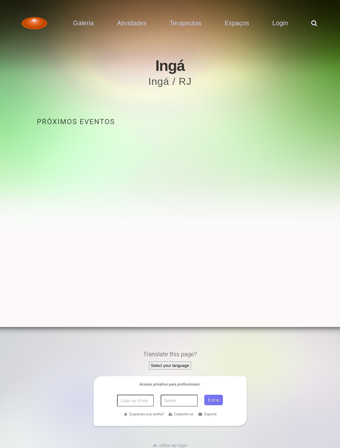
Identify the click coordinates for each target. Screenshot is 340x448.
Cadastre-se (181, 414)
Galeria (83, 23)
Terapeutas (186, 23)
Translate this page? (170, 354)
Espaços (236, 23)
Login (280, 23)
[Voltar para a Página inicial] (34, 23)
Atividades (131, 23)
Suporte (207, 414)
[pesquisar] (313, 28)
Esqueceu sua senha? (143, 414)
